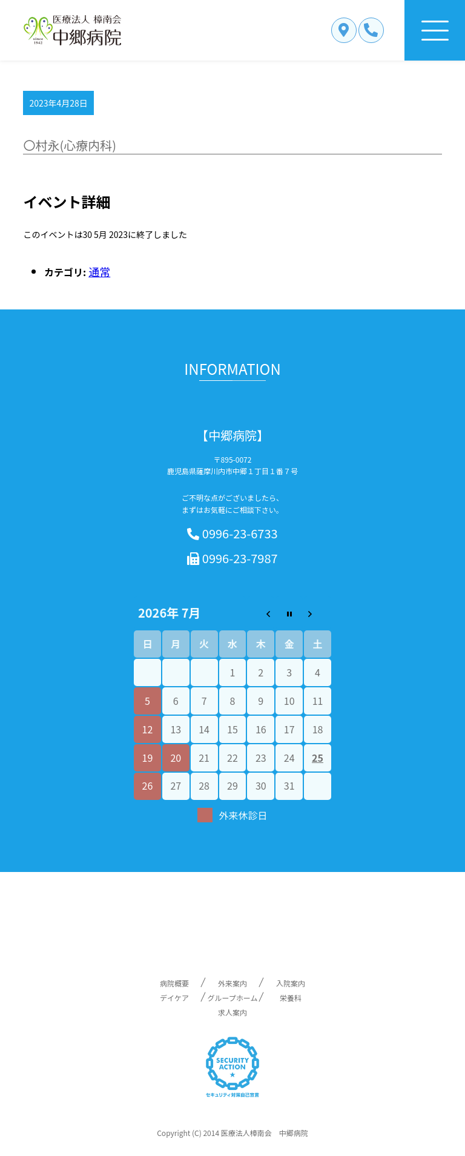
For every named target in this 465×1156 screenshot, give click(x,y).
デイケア (174, 998)
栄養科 (291, 998)
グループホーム (233, 998)
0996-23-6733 (232, 533)
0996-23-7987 (232, 558)
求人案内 (232, 1012)
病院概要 (174, 983)
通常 (99, 271)
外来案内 (232, 983)
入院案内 (290, 983)
